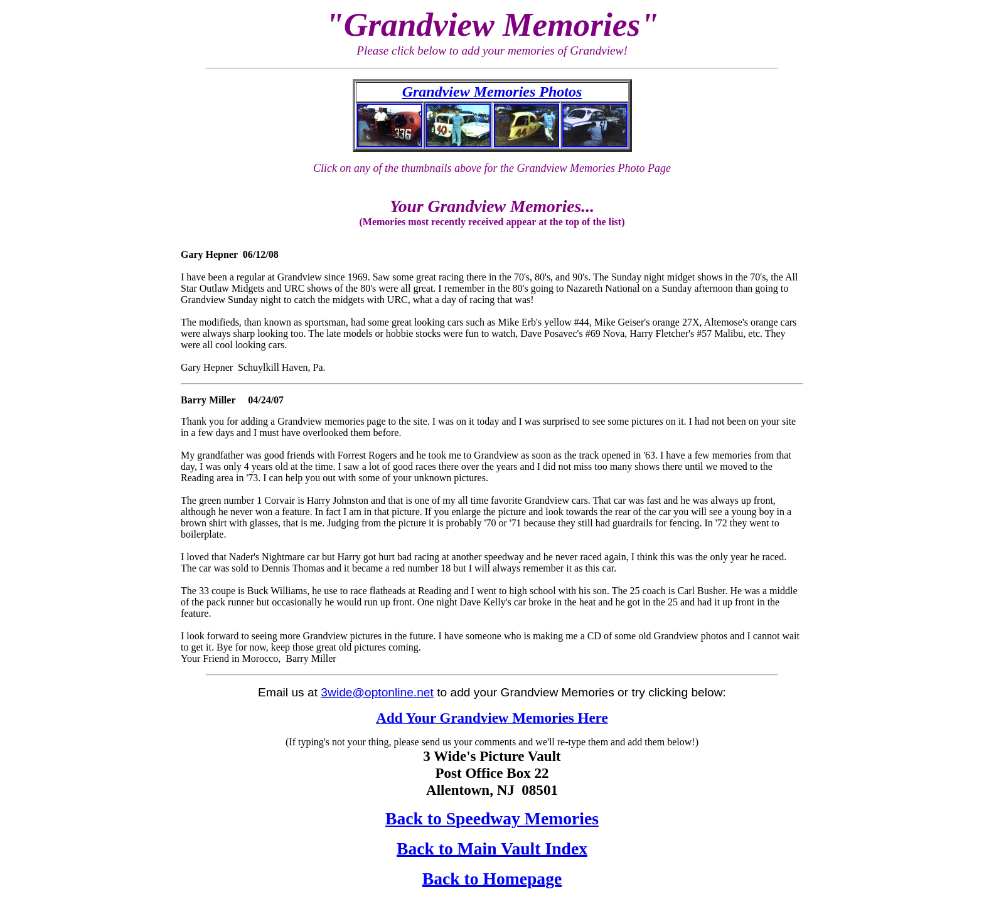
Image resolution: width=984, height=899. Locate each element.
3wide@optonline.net (377, 692)
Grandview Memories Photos (492, 91)
